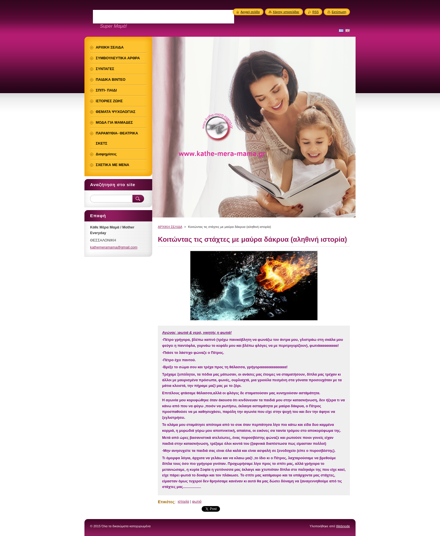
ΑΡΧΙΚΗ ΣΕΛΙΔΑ (170, 226)
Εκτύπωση (339, 12)
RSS (315, 12)
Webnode (343, 526)
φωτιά (196, 501)
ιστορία (183, 501)
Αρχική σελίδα (250, 12)
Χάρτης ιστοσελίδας (286, 12)
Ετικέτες (166, 501)
